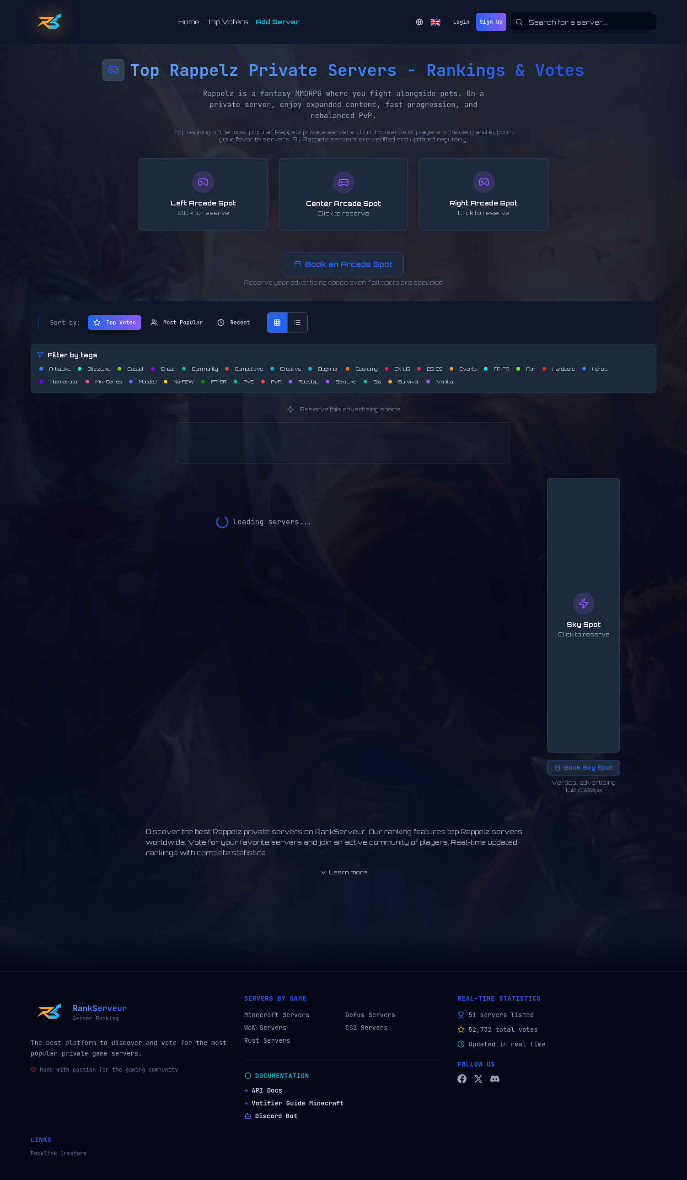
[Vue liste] (297, 323)
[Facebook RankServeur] (462, 1078)
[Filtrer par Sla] (372, 381)
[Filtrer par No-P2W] (179, 381)
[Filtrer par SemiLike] (341, 381)
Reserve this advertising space (343, 409)
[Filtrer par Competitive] (244, 368)
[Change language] (428, 22)
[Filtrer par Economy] (361, 368)
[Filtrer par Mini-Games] (103, 381)
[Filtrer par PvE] (244, 381)
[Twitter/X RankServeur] (478, 1078)
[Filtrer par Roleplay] (303, 381)
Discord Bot (270, 1116)
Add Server (277, 22)
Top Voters (227, 22)
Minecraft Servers (277, 1015)
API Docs (263, 1090)
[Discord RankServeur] (494, 1078)
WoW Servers (265, 1028)
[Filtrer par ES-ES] (429, 368)
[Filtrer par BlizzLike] (94, 368)
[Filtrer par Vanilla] (440, 381)
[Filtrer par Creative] (286, 368)
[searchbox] (583, 22)
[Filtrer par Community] (199, 368)
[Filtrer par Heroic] (595, 368)
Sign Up (491, 22)
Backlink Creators (58, 1153)
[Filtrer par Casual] (130, 368)
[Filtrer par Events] (463, 368)
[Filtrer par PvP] (271, 381)
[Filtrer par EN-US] (397, 368)
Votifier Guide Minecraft (294, 1103)
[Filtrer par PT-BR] (214, 381)
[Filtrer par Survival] (404, 381)
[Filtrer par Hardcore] (559, 368)
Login (461, 22)
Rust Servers (267, 1040)
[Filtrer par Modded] (142, 381)
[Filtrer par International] (59, 381)
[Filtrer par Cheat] (162, 368)
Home (188, 22)
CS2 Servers (366, 1028)
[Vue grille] (277, 323)
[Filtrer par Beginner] (323, 368)
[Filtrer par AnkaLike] (55, 368)
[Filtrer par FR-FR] (496, 368)
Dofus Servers (370, 1015)
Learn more (343, 872)
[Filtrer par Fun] (526, 368)
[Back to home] (49, 22)
